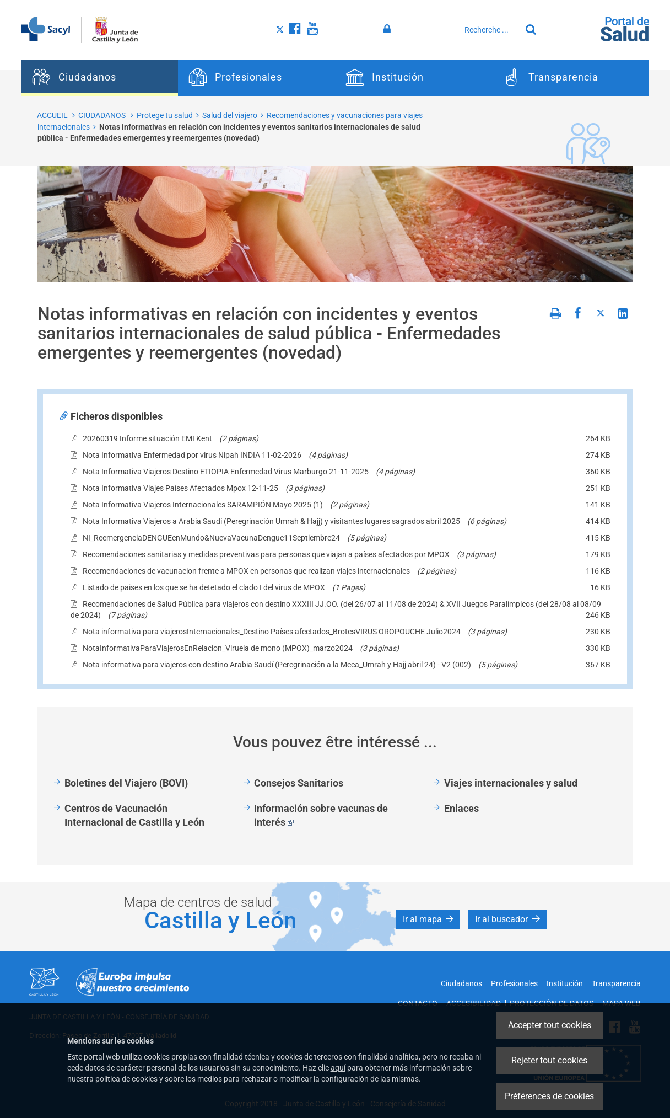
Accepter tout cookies (549, 1025)
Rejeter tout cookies (549, 1060)
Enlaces (461, 808)
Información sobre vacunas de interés (321, 815)
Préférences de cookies (549, 1096)
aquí (338, 1067)
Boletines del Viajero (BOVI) (126, 783)
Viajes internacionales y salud (510, 783)
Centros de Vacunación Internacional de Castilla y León (134, 815)
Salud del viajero (229, 115)
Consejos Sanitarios (298, 783)
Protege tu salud (165, 115)
